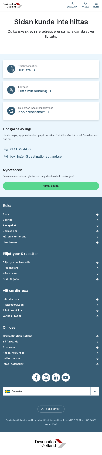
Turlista (24, 70)
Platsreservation (13, 305)
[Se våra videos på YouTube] (66, 377)
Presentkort (10, 268)
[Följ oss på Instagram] (46, 377)
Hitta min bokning (32, 91)
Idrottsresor (10, 242)
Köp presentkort (31, 112)
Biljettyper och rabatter (17, 262)
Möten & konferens (14, 236)
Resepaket (9, 225)
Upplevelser (10, 231)
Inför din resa (11, 299)
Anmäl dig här (51, 186)
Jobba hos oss (11, 358)
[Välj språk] (51, 391)
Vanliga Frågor (12, 316)
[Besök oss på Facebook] (36, 377)
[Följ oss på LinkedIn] (56, 377)
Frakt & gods (11, 279)
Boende (7, 220)
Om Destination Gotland (17, 336)
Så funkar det (11, 341)
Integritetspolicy (13, 364)
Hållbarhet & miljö (14, 353)
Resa (6, 214)
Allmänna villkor (12, 310)
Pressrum (9, 347)
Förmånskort (11, 273)
